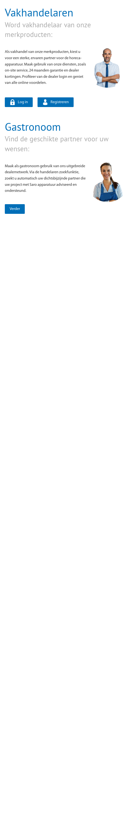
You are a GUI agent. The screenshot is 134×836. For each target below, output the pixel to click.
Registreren (60, 102)
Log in (23, 102)
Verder (15, 209)
